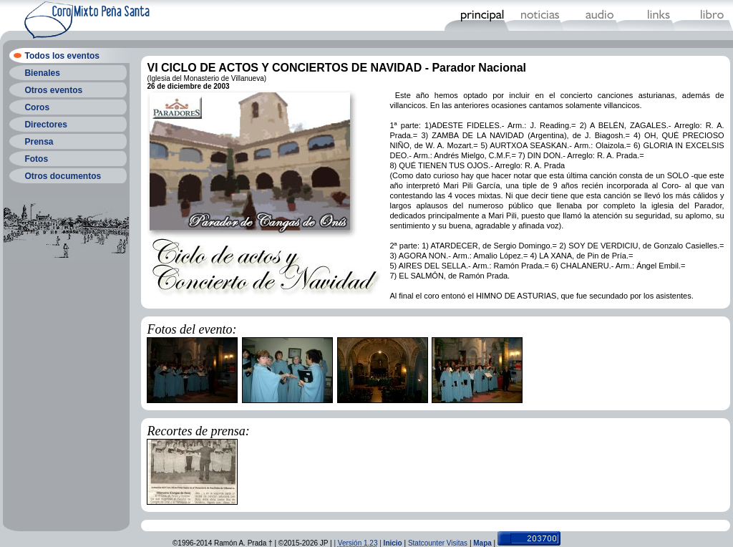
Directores (45, 125)
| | (358, 543)
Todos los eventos (61, 56)
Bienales (41, 73)
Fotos (36, 159)
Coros (36, 107)
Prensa (38, 142)
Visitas (457, 543)
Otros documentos (62, 176)
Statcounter (426, 543)
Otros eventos (53, 90)
